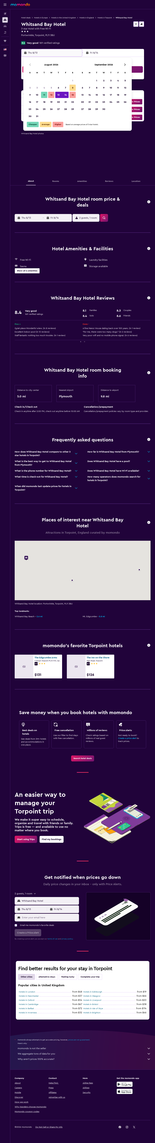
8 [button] (72, 88)
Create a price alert (127, 738)
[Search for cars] (5, 26)
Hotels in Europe (41, 18)
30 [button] (30, 116)
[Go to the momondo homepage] (20, 4)
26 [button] (51, 109)
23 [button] (30, 109)
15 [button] (73, 95)
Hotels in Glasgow (91, 996)
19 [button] (51, 102)
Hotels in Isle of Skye (93, 1009)
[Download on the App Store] (125, 1091)
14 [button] (65, 95)
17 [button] (37, 102)
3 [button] (37, 88)
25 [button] (44, 109)
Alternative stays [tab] (47, 977)
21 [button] (65, 102)
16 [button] (30, 102)
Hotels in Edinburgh (92, 992)
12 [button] (51, 95)
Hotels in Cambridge (28, 1004)
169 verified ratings (49, 43)
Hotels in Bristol (90, 1004)
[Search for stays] (5, 20)
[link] (82, 758)
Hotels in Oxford (26, 1000)
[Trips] (5, 41)
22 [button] (72, 102)
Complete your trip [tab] (90, 977)
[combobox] (49, 901)
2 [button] (30, 88)
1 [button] (72, 80)
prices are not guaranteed (79, 1040)
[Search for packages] (5, 32)
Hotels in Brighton (91, 1013)
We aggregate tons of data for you (84, 1054)
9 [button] (30, 95)
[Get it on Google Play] (125, 1084)
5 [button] (51, 88)
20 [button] (58, 102)
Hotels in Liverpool (92, 1000)
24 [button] (37, 109)
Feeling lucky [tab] (67, 977)
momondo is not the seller (84, 1048)
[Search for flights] (5, 14)
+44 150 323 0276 (30, 39)
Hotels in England (86, 18)
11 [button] (44, 95)
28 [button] (65, 109)
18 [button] (44, 102)
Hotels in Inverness (28, 1013)
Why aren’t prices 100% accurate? (84, 1059)
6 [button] (58, 88)
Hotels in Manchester (29, 996)
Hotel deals (26, 18)
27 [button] (58, 109)
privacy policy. (67, 939)
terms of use (52, 939)
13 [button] (58, 95)
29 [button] (72, 109)
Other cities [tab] (26, 977)
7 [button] (65, 88)
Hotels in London (27, 992)
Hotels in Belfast (26, 1009)
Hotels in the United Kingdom (63, 18)
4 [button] (44, 88)
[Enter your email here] (50, 917)
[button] (5, 4)
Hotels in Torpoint (105, 18)
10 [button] (37, 95)
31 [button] (37, 116)
